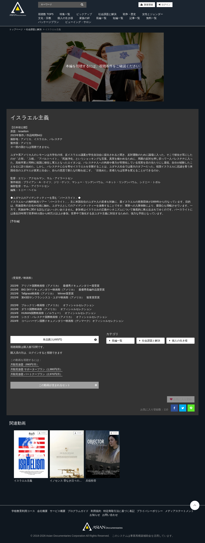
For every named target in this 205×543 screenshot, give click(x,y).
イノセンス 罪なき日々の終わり (68, 480)
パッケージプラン (48, 21)
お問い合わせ (110, 514)
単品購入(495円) (70, 339)
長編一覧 (101, 18)
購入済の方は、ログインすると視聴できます (36, 352)
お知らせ (95, 514)
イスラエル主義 (23, 480)
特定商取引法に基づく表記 (119, 510)
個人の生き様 (65, 18)
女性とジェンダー (152, 14)
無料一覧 (151, 18)
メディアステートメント (179, 510)
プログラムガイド (78, 510)
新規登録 (148, 4)
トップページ (16, 29)
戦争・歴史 (129, 14)
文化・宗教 (44, 18)
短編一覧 (118, 18)
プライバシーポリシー (150, 510)
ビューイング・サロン (78, 21)
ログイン (166, 4)
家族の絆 (84, 18)
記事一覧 (135, 18)
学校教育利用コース (23, 510)
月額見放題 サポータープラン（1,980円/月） (36, 369)
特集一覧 (65, 14)
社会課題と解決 (107, 14)
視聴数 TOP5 (45, 14)
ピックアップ (84, 14)
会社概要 (42, 510)
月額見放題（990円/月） (24, 364)
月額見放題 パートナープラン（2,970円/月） (36, 374)
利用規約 (96, 510)
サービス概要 (57, 510)
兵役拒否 (91, 480)
